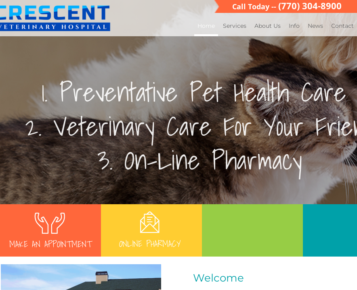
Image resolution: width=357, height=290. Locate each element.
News (315, 25)
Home (206, 25)
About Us (267, 25)
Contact (342, 25)
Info (294, 25)
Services (234, 25)
